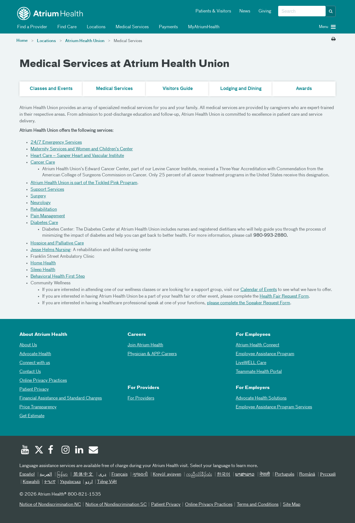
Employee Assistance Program (265, 354)
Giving (264, 11)
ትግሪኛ (49, 482)
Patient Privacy (34, 389)
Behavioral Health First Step (58, 276)
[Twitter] (38, 450)
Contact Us (30, 372)
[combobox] (302, 11)
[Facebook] (52, 450)
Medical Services (131, 27)
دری (102, 474)
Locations (95, 27)
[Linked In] (79, 450)
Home (22, 41)
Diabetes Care (44, 223)
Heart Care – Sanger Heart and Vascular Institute (77, 156)
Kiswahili (31, 482)
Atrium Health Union (85, 41)
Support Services (47, 189)
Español (27, 474)
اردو (89, 482)
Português (284, 474)
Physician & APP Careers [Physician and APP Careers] (152, 354)
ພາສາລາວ (244, 474)
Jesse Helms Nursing (50, 250)
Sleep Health (43, 270)
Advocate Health (35, 354)
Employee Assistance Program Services (274, 407)
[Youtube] (25, 450)
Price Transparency (38, 407)
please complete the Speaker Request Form (248, 303)
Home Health (43, 263)
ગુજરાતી (140, 474)
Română (307, 474)
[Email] (92, 450)
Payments (167, 27)
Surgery (38, 196)
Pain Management (48, 216)
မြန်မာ (62, 474)
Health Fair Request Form (284, 296)
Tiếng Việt (107, 482)
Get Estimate (31, 416)
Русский (328, 474)
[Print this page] (333, 39)
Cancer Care (43, 162)
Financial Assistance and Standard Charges (60, 398)
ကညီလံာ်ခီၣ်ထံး (199, 474)
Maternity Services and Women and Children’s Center (82, 149)
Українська (70, 482)
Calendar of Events (258, 290)
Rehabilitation (44, 209)
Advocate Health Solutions (261, 398)
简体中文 (83, 474)
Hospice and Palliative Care (57, 243)
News (244, 11)
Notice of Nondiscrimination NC (50, 505)
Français (119, 474)
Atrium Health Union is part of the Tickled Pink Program (84, 183)
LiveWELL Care (251, 363)
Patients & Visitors (213, 11)
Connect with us (34, 363)
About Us (28, 345)
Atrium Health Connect (257, 345)
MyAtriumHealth (202, 27)
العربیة (46, 474)
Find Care (66, 27)
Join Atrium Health (145, 345)
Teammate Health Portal (259, 372)
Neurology (41, 203)
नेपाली (265, 474)
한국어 (223, 474)
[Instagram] (65, 450)
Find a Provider (31, 27)
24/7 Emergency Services (56, 142)
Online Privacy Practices (43, 380)
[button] (331, 11)
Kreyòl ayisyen (167, 474)
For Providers (141, 398)
